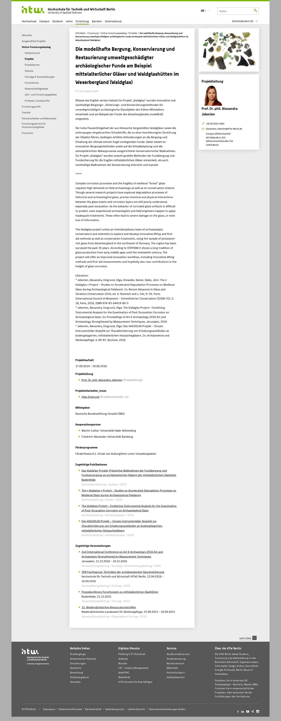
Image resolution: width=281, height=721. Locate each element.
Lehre (69, 21)
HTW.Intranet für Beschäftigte (135, 682)
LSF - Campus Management (133, 668)
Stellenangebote (79, 677)
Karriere (97, 21)
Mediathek (124, 677)
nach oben (248, 638)
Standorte (75, 668)
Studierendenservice (178, 654)
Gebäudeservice (176, 677)
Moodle (122, 663)
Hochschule (29, 21)
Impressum (49, 709)
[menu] (245, 21)
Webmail (123, 659)
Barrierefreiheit (93, 709)
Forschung (82, 21)
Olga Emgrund (90, 396)
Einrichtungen (78, 663)
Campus (44, 21)
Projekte (133, 33)
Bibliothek (172, 668)
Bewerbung (76, 672)
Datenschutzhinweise (70, 709)
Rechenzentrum (175, 663)
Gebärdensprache (114, 709)
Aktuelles (75, 682)
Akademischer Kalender (83, 659)
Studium (57, 21)
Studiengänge (78, 654)
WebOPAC (123, 672)
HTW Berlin (80, 33)
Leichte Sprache (136, 709)
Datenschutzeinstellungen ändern (167, 709)
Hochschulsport (176, 672)
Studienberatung (176, 659)
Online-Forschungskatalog (114, 33)
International (113, 21)
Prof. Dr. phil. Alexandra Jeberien (102, 380)
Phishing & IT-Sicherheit (131, 654)
